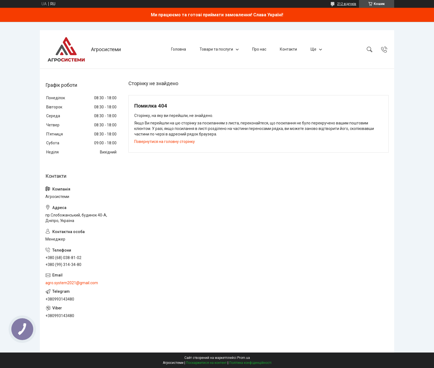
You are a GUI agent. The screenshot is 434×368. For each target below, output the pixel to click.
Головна (178, 49)
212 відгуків (346, 4)
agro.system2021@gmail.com (71, 283)
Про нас (259, 49)
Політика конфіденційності (250, 363)
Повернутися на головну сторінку (164, 141)
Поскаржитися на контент (206, 363)
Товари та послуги (216, 49)
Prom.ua (243, 358)
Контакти (288, 49)
